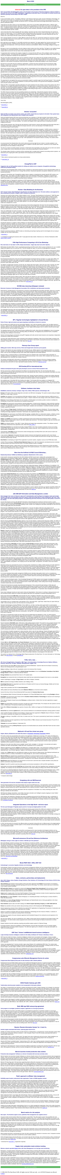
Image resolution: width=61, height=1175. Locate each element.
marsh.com (13, 1139)
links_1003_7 (32, 424)
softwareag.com (30, 953)
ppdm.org (45, 1107)
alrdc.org (34, 489)
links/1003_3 (4, 315)
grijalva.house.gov (39, 976)
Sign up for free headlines (30, 4)
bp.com (30, 341)
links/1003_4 (4, 234)
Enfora (16, 1148)
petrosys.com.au (42, 361)
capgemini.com (4, 185)
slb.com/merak (9, 873)
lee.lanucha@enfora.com (28, 1163)
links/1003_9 (4, 154)
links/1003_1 (12, 1141)
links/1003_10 (5, 159)
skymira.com (51, 1047)
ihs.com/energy (16, 384)
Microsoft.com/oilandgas (11, 856)
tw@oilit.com (20, 655)
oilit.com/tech (9, 655)
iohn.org (33, 833)
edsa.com (57, 1001)
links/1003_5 (4, 104)
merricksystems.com (39, 1071)
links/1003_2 (4, 858)
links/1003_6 (5, 107)
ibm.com (35, 1022)
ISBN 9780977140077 (6, 238)
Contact (3, 1173)
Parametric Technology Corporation (37, 733)
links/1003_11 (29, 281)
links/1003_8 (9, 773)
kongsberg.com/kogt (8, 800)
